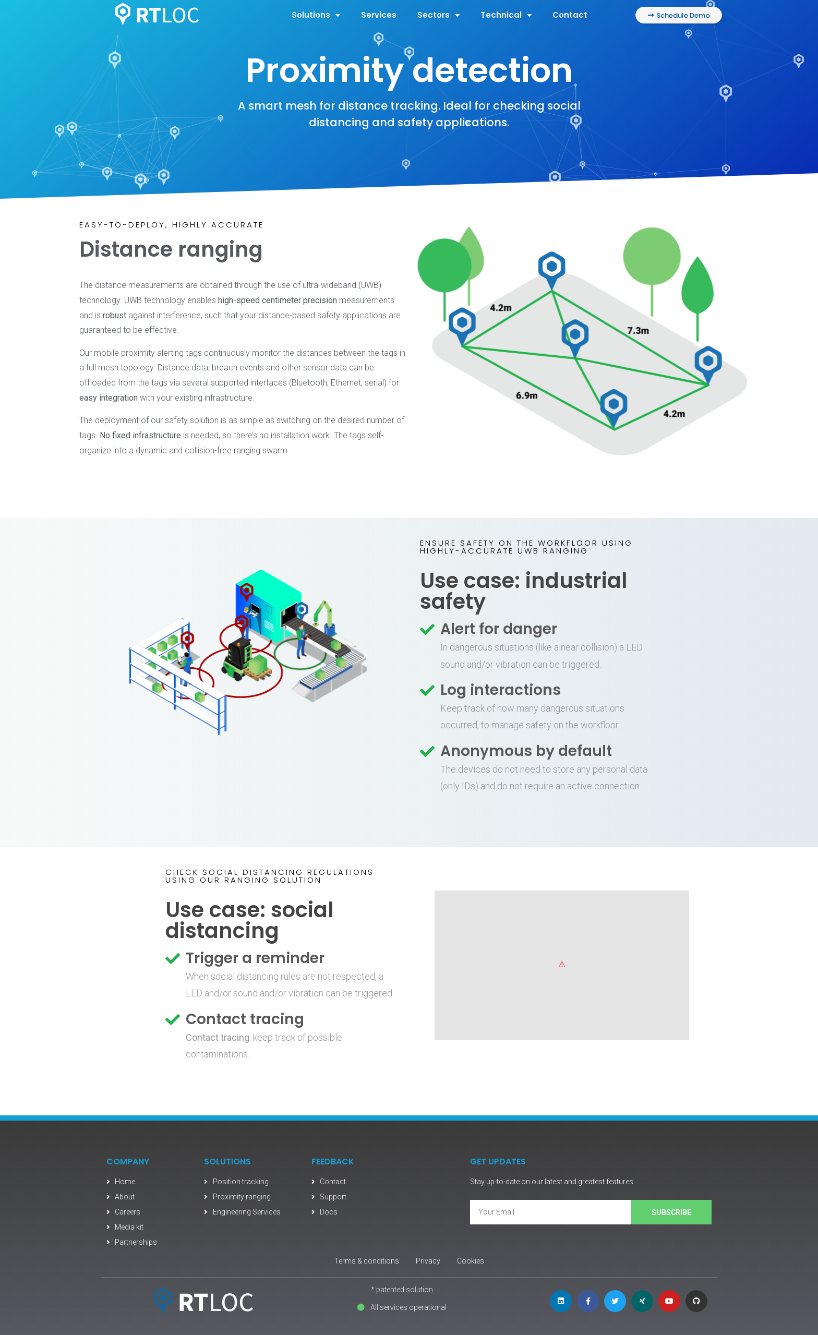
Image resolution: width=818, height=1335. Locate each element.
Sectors (438, 15)
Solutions (316, 15)
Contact (569, 14)
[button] (678, 15)
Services (378, 14)
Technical (506, 15)
